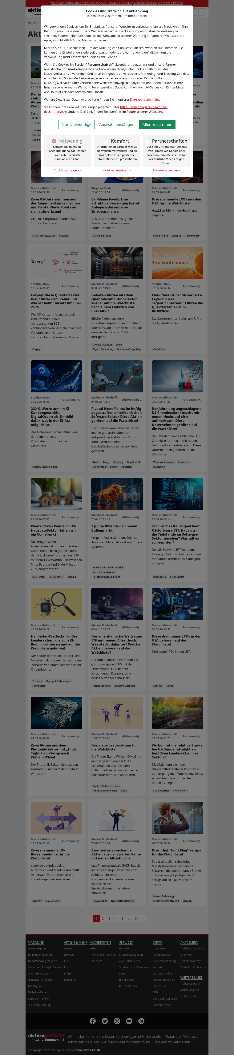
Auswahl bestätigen (116, 124)
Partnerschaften (170, 141)
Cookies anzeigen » (67, 170)
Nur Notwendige (76, 124)
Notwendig (70, 141)
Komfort (120, 141)
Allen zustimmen (157, 124)
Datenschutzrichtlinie (145, 99)
